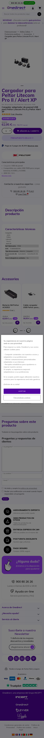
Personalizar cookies (22, 398)
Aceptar (22, 391)
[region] (22, 369)
